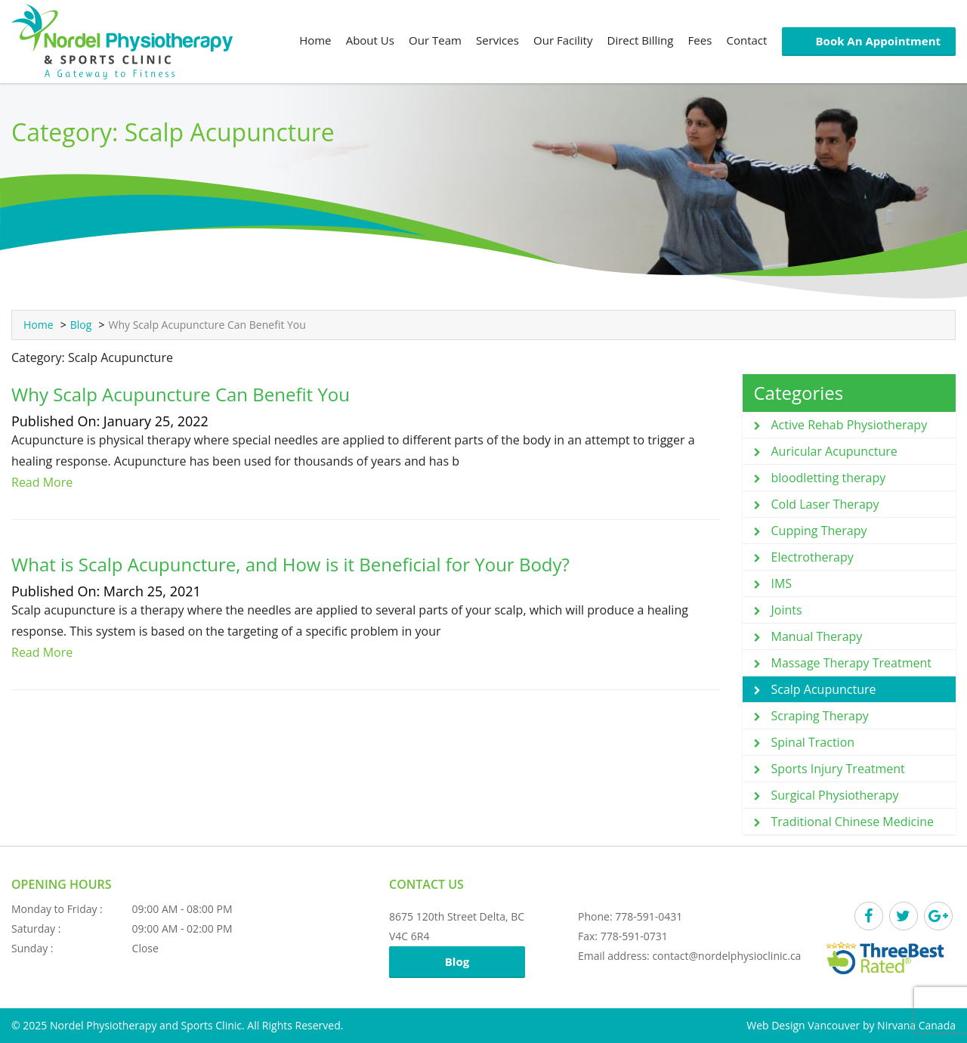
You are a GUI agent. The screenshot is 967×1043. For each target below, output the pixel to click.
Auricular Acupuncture (834, 451)
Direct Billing (640, 40)
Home (315, 40)
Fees (700, 40)
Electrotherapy (812, 557)
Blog (81, 324)
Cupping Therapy (819, 530)
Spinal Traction (813, 742)
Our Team (435, 40)
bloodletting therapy (828, 477)
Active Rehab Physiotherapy (849, 424)
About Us (370, 40)
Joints (786, 610)
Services (497, 40)
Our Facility (562, 40)
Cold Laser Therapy (825, 504)
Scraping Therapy (820, 715)
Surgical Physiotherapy (835, 795)
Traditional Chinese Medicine (853, 821)
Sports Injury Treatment (838, 768)
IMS (781, 583)
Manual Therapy (817, 636)
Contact (746, 40)
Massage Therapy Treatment (851, 663)
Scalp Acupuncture (823, 689)
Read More (42, 482)
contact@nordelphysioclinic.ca (726, 956)
